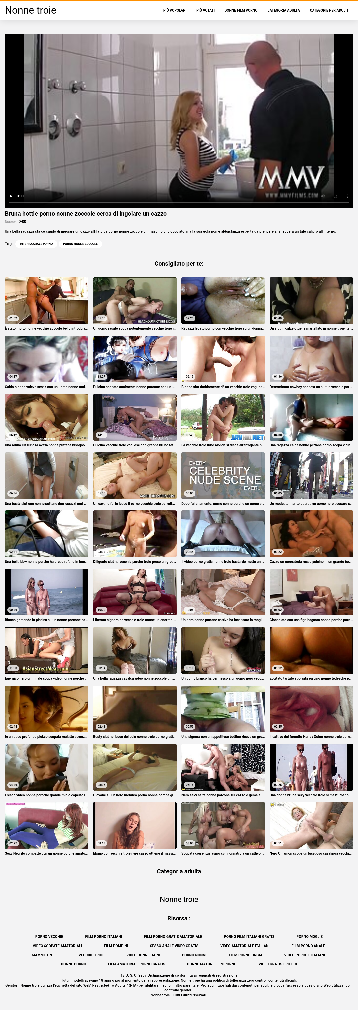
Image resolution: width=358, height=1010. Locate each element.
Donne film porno (240, 10)
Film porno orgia (245, 955)
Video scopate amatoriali (57, 946)
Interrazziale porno (36, 244)
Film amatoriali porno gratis (136, 964)
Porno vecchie (49, 937)
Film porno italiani (103, 937)
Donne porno (73, 964)
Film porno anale (308, 946)
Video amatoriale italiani (245, 946)
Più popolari (174, 10)
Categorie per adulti (329, 10)
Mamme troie (44, 955)
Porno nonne (195, 955)
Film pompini (116, 946)
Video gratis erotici (278, 964)
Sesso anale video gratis (174, 946)
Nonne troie (161, 995)
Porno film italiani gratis (249, 937)
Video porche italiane (305, 955)
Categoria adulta (284, 10)
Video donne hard (143, 955)
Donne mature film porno (212, 964)
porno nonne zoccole (80, 244)
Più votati (205, 10)
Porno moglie (309, 937)
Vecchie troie (91, 955)
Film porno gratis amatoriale (173, 937)
